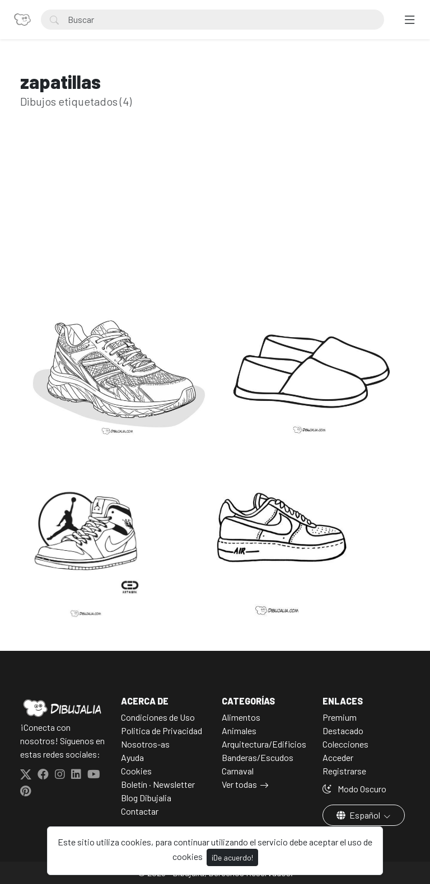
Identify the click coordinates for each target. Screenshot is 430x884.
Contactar (139, 811)
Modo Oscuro (354, 788)
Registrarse (344, 770)
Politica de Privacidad (161, 730)
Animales (239, 730)
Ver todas (239, 784)
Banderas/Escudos (257, 757)
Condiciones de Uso (158, 717)
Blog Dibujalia (146, 797)
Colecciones (345, 744)
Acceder (337, 757)
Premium (339, 717)
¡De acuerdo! (232, 857)
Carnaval (238, 770)
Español (359, 815)
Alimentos (241, 717)
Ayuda (132, 757)
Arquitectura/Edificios (264, 744)
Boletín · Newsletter (158, 784)
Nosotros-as (145, 744)
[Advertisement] (215, 223)
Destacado (342, 730)
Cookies (136, 770)
